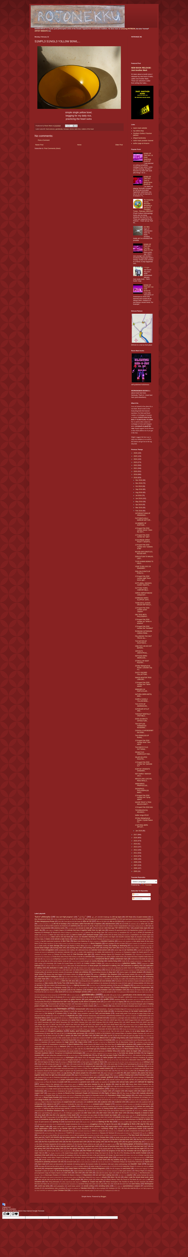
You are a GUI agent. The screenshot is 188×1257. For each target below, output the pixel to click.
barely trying (118, 934)
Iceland (55, 1015)
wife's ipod (142, 1179)
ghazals (60, 997)
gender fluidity (117, 995)
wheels (104, 1177)
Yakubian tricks (86, 1188)
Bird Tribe (66, 941)
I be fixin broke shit (104, 1011)
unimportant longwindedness (55, 1168)
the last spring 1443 (56, 1148)
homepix (66, 129)
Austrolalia (148, 932)
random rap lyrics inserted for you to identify (95, 1084)
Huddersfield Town (40, 1011)
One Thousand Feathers (75, 1066)
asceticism (123, 932)
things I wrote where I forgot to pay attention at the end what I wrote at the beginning (69, 1157)
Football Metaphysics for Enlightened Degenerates (132, 987)
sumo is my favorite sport (62, 1128)
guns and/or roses (109, 1001)
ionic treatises (132, 1018)
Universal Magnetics (98, 1168)
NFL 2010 (38, 1062)
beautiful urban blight (143, 937)
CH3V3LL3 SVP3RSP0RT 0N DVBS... (144, 731)
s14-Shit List (94, 1099)
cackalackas (62, 950)
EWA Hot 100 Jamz (68, 981)
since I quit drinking (44, 1113)
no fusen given (85, 1062)
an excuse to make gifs (84, 928)
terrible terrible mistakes (102, 1135)
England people (59, 979)
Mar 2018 (139, 508)
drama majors (124, 972)
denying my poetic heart (123, 968)
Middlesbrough (49, 1049)
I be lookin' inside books (139, 1011)
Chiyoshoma (38, 956)
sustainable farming (68, 1131)
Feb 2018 (139, 511)
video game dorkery (125, 1170)
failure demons (146, 981)
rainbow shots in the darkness (50, 1084)
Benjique (107, 939)
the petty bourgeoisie (64, 1151)
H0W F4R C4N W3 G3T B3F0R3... (143, 647)
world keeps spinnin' (74, 1186)
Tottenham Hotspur (119, 1161)
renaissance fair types (64, 1091)
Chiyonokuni (147, 954)
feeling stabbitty (138, 983)
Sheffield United (142, 1108)
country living (112, 961)
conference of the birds (138, 959)
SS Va (94, 1122)
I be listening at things (121, 1011)
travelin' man (136, 1164)
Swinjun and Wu (145, 1131)
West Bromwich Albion (70, 1177)
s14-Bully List (146, 1097)
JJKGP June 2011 (86, 1024)
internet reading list (88, 1018)
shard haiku (129, 1108)
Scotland (62, 1104)
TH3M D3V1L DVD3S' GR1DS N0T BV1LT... (143, 604)
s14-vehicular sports (116, 1099)
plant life (120, 1073)
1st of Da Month (77, 919)
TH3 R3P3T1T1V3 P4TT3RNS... (141, 748)
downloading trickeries (99, 972)
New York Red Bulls (121, 1060)
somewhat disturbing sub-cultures (78, 1119)
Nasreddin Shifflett (94, 1057)
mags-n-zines (82, 1042)
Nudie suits (41, 1064)
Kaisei (74, 1029)
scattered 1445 (146, 1102)
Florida (49, 987)
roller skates (139, 1095)
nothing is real (148, 1062)
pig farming (68, 1073)
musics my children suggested (94, 1053)
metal (119, 1046)
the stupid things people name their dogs (75, 1153)
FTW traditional (120, 992)
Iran (140, 1018)
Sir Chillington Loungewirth (72, 1113)
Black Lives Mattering (80, 941)
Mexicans (38, 1049)
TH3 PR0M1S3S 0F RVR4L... (142, 736)
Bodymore (86, 943)
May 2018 (139, 502)
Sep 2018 (139, 489)
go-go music (89, 997)
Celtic (74, 952)
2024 (136, 459)
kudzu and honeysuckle (80, 1031)
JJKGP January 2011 (115, 1022)
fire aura (118, 985)
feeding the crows (116, 983)
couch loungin (84, 961)
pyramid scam (85, 1082)
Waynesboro (87, 1175)
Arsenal (55, 932)
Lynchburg (127, 1040)
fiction (70, 985)
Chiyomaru (139, 954)
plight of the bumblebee (82, 1075)
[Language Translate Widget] (144, 882)
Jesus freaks (88, 1020)
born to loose (120, 943)
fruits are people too (107, 992)
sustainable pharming (83, 1131)
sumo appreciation (41, 1128)
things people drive (105, 1157)
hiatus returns (116, 1006)
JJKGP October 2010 (108, 1026)
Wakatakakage (133, 1173)
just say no (59, 1029)
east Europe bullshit (128, 974)
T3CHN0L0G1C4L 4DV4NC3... (141, 811)
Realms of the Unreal (83, 1088)
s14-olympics (75, 1099)
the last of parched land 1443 (88, 1146)
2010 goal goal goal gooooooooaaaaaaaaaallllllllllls (135, 919)
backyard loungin (93, 935)
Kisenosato (101, 1029)
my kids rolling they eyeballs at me (55, 1055)
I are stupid (90, 1011)
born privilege (109, 943)
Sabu (126, 1099)
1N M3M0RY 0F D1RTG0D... (140, 524)
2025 (136, 456)
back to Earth (77, 935)
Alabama (65, 926)
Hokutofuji (40, 1009)
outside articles (47, 1068)
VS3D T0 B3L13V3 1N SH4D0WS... (143, 567)
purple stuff (63, 1082)
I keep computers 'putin (84, 1013)
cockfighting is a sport (59, 959)
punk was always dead (144, 1079)
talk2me (128, 1133)
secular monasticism (141, 1104)
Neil (44, 1060)
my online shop (138, 131)
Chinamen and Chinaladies (123, 954)
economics (149, 974)
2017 (136, 835)
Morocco (83, 1051)
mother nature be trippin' (129, 1051)
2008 (136, 862)
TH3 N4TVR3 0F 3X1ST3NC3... (141, 642)
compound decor (102, 959)
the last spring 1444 (74, 1148)
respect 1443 (132, 1091)
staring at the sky (105, 1122)
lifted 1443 (99, 1035)
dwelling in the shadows (108, 974)
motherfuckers (146, 1051)
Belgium (75, 939)
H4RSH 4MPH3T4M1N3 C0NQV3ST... (143, 594)
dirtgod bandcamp (139, 138)
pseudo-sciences (115, 1079)
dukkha (96, 974)
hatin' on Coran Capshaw (103, 1004)
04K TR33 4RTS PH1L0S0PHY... (141, 615)
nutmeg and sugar (53, 1064)
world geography (58, 1186)
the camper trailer (86, 1137)
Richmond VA (96, 1093)
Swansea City (112, 1131)
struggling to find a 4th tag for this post (103, 1124)
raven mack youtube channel (143, 141)
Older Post (119, 145)
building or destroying (119, 946)
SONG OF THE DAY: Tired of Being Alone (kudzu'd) (148, 180)
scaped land (68, 1102)
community (90, 959)
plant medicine (132, 1073)
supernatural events (135, 1128)
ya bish (70, 1188)
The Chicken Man (103, 1137)
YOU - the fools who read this (126, 1188)
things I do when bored (116, 1155)
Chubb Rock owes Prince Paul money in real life (67, 956)
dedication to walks (56, 968)
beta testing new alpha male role (137, 939)
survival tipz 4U (52, 1131)
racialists (113, 1082)
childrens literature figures (103, 954)
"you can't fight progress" (64, 917)
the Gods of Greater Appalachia (47, 1144)
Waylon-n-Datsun (75, 1175)
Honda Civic (93, 1009)
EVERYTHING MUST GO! (52, 981)
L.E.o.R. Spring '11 (126, 1031)
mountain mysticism (41, 1053)
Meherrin (63, 1046)
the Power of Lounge (92, 1151)
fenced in (40, 985)
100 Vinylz (129, 917)
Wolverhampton (54, 1184)
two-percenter (106, 1166)
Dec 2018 (139, 480)
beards (76, 937)
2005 (136, 871)
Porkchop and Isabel (60, 1077)
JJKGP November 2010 (71, 1026)
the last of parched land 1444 (112, 1146)
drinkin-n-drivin (70, 974)
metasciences (130, 1046)
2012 (136, 850)
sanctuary (144, 1099)
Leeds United (149, 1033)
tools (93, 1161)
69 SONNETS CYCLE (130, 921)
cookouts (150, 959)
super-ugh (121, 1128)
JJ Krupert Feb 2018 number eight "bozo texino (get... (143, 578)
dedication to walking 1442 (133, 966)
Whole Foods (88, 1179)
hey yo (99, 1006)
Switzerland (38, 1133)
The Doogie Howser (53, 1139)
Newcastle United (135, 1060)
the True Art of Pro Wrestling (120, 1153)
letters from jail (52, 1035)
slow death (41, 1115)
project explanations (68, 1079)
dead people (94, 966)
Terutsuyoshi (122, 1135)
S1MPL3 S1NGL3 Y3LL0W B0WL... (142, 700)
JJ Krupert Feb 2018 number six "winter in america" (143, 621)
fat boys (83, 983)
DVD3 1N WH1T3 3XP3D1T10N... (141, 720)
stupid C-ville (44, 1126)
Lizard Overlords (134, 1038)
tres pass (41, 1166)
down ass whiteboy (81, 972)
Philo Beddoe (124, 1070)
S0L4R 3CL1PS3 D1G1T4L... (141, 758)
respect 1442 (119, 1091)
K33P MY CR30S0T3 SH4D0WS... (142, 770)
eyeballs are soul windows (102, 981)
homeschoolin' (80, 1009)
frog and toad (95, 992)
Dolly (149, 970)
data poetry (70, 965)
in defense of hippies (130, 1015)
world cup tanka (43, 1186)
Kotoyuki (149, 1029)
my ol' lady (98, 1055)
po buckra (94, 1075)
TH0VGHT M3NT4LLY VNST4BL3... (143, 715)
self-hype (50, 1106)
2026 (136, 453)
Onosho (120, 1066)
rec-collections (98, 1089)
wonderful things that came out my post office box (94, 1184)
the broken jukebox (69, 1137)
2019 (136, 474)
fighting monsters (80, 985)
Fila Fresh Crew (94, 985)
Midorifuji (57, 1049)
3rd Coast (77, 921)
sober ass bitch (99, 1117)
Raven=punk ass (89, 1086)
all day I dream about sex (97, 926)
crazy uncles (39, 963)
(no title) (146, 227)
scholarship (39, 1104)
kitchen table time (75, 129)
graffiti (106, 999)
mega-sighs (38, 1046)
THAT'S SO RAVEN (52, 1137)
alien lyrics (84, 926)
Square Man (86, 1122)
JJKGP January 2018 (132, 1022)
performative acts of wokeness (85, 1070)
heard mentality (53, 1006)
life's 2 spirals (65, 1035)
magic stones (69, 1042)
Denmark (110, 968)
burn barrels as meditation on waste (141, 945)
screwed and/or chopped (101, 1104)
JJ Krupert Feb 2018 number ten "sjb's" (142, 536)
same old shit (135, 1099)
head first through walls (138, 1004)
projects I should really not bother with (91, 1079)
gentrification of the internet (132, 995)
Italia (152, 1018)
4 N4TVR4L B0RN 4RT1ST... (141, 826)
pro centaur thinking (52, 1079)
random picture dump (69, 1084)
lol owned (45, 1040)
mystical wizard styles (57, 1057)
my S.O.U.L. (129, 1055)
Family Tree (61, 983)
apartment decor (122, 930)
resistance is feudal (80, 1091)
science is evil (51, 1104)
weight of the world (47, 1177)
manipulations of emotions (58, 1044)
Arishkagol (46, 932)
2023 (136, 462)
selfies (73, 1106)
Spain (36, 1122)
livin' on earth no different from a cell (100, 1038)
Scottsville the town (74, 1104)
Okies (122, 1064)
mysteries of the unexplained (144, 1055)
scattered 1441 (92, 1102)
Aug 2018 (139, 492)
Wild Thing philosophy (52, 1181)
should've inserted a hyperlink (122, 1110)
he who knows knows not (120, 1004)
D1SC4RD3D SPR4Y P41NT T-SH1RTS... (143, 541)
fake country (49, 983)
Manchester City (113, 1042)
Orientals (140, 1066)
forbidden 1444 (120, 990)
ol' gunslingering (131, 1064)
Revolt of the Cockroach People (76, 1093)
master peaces (88, 1044)
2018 (136, 477)
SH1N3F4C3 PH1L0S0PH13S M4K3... (142, 790)
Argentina (38, 932)
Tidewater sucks (79, 1159)
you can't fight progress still (145, 1188)
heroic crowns (88, 1006)
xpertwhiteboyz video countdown (55, 1188)
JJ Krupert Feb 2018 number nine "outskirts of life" (144, 547)
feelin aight (127, 983)
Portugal (83, 1077)
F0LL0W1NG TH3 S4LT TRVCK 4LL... (143, 637)
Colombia (82, 959)
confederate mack (121, 959)
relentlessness (51, 1091)
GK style (67, 997)
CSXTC (78, 963)
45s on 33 (87, 921)
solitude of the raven (122, 1117)
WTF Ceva (117, 1186)
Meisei (72, 1046)
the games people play (133, 1142)
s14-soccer (105, 1099)
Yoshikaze (111, 1188)
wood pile (117, 1184)
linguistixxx (38, 1038)
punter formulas (39, 1082)
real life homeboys (125, 1086)
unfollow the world (142, 1166)
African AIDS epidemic (53, 926)
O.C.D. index (65, 1064)
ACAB (126, 923)
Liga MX (109, 1035)
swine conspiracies (132, 1131)
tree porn (150, 1164)
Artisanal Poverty (113, 932)
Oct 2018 (139, 486)
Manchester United (127, 1042)
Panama (79, 1068)
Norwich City (137, 1062)
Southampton (131, 1119)
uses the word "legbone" (141, 1168)
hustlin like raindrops (76, 1011)
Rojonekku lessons (98, 1095)
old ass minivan (144, 1064)
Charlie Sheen (47, 954)
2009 (136, 859)
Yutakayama (108, 1190)
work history (135, 1184)
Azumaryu (44, 934)
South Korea (121, 1119)
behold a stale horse (62, 939)
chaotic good (143, 952)
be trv (47, 937)
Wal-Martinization (145, 1173)
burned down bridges (42, 948)
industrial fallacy (40, 1018)
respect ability (51, 1093)
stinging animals (42, 1124)
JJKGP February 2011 (81, 1022)
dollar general (140, 970)
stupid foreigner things (74, 1126)
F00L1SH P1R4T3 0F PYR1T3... (142, 572)
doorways (69, 972)
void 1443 (78, 1173)
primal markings (139, 1077)
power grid (92, 1077)
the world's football (139, 1153)
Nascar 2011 (82, 1057)
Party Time (87, 1068)
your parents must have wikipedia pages (82, 1190)
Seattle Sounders (128, 1104)
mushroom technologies (73, 1053)
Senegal (83, 1106)
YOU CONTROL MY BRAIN (44, 1190)
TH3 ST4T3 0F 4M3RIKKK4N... (141, 705)
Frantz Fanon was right (144, 990)
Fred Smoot (50, 992)
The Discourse (39, 1139)
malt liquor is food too (98, 1042)
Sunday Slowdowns (82, 1128)
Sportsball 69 (69, 1122)
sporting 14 (56, 1122)
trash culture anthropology (119, 1164)
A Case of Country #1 (44, 923)
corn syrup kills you (44, 961)
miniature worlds (106, 1049)
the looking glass (106, 1148)
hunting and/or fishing (61, 1011)
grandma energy (119, 999)
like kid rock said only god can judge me (128, 1035)
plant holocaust (108, 1073)
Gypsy (121, 1002)
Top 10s (100, 1161)
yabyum (76, 1188)
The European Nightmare (101, 1139)
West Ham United (84, 1177)
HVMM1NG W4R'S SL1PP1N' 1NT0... (142, 599)
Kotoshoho (141, 1029)
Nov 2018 (139, 483)
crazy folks (147, 961)
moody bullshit (74, 1051)
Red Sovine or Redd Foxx (125, 1088)
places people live (82, 1073)
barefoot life (107, 934)
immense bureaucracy (90, 1015)
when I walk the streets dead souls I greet (138, 1177)
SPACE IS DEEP (144, 1119)
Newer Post (39, 145)
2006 (136, 868)
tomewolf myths (72, 1161)
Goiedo (141, 997)
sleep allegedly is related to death (141, 1113)
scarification (79, 1102)
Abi (121, 923)
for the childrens (76, 990)
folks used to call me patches (79, 987)
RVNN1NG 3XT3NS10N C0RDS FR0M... (143, 632)
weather (130, 1175)
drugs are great (84, 974)
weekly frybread (141, 1175)
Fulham (151, 992)
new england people (71, 1060)
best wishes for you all (118, 939)
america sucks (59, 928)
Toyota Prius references (135, 1161)
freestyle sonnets (81, 992)
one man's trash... (56, 1066)
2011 (136, 853)
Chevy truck (66, 954)
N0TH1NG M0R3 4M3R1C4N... (141, 657)
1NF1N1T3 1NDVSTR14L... (141, 652)
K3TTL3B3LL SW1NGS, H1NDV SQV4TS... (143, 584)
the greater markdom (65, 1144)
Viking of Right (139, 1170)
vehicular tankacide (111, 1170)
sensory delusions (93, 1106)
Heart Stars (64, 1006)
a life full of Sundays (59, 924)
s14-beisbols (135, 1097)
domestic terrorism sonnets (55, 972)
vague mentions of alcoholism (83, 1170)
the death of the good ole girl (143, 1137)
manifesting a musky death (143, 1042)
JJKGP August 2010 (130, 1020)
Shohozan (81, 1110)
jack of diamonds (62, 1020)
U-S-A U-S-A (116, 1166)
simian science (148, 1111)
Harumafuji (78, 1004)
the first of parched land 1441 (122, 1139)
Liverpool (82, 1038)
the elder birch (66, 1139)
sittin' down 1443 (120, 1113)
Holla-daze (49, 1009)
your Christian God (60, 1190)
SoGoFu (110, 1117)
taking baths (120, 1133)
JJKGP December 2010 (45, 1022)
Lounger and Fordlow (96, 1040)
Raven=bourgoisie (40, 1086)
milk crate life (79, 1049)
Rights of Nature (110, 1093)
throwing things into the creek (63, 1159)
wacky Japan (108, 1173)
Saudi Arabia (57, 1102)
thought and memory (138, 1157)
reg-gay (148, 1088)
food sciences (50, 129)
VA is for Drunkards (63, 1171)
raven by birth (120, 1084)
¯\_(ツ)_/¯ (82, 917)
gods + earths (125, 997)
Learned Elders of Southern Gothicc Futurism (129, 1033)
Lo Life (146, 1038)
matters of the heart (87, 129)
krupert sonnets (40, 1031)
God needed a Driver (111, 997)
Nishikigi (63, 1062)
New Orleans (85, 1060)
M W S (37, 1042)
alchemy (74, 926)
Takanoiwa (86, 1133)
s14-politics (84, 1099)
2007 (136, 865)
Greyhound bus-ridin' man (61, 1002)
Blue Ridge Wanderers (47, 943)
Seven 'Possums (76, 1108)
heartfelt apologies (76, 1006)
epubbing (75, 979)
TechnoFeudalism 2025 (66, 1135)
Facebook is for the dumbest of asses (127, 981)
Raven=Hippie (64, 1086)
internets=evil (101, 1018)
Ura (111, 1168)
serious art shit (129, 1106)
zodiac (116, 1190)
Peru (116, 1070)
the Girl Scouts (149, 1142)
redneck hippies (139, 1088)
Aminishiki (71, 928)
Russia (64, 1097)
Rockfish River (50, 1095)
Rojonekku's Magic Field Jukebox (119, 1095)
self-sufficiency (63, 1106)
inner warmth (55, 1018)
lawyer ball (49, 1033)
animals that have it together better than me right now (86, 930)
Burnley (122, 947)
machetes (44, 1042)
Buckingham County (101, 946)
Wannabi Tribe (39, 1175)
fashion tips (74, 983)
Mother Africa (112, 1051)
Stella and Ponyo (148, 1122)
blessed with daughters (124, 941)
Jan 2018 (139, 831)
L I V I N (99, 1031)
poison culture (104, 1075)
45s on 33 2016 (115, 921)
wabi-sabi (99, 1173)
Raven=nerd (76, 1086)
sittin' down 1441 (90, 1113)
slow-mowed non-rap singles (89, 1115)
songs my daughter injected (99, 1119)
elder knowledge (92, 976)
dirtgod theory (96, 970)
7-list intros (142, 921)
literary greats (52, 1038)
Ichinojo (62, 1015)
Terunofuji (114, 1135)
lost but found (68, 1040)
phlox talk (133, 1070)
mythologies (70, 1057)
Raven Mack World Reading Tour (140, 1084)
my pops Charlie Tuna (113, 1055)
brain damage (54, 946)
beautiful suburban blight (126, 937)
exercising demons (85, 981)
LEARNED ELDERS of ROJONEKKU (99, 1033)
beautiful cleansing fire (90, 937)
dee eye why (72, 968)
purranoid (74, 1082)
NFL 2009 (146, 1060)
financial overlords (106, 985)
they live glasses (82, 1155)
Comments (137, 899)
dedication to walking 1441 (111, 966)
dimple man (58, 970)
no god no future (98, 1062)
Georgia (148, 995)
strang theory (84, 1124)
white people (75, 1179)
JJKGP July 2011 (43, 1024)
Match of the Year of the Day (105, 1044)
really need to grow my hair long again (61, 1088)
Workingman (149, 1184)
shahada (119, 1108)
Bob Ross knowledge (74, 943)
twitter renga (95, 1166)
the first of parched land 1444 (76, 1142)
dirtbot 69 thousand (82, 970)
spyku (77, 1122)
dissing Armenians (129, 970)
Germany (37, 997)
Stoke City (52, 1124)
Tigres (88, 1159)
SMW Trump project (49, 1117)
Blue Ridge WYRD (61, 943)
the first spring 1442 (97, 1142)
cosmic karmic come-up (60, 961)
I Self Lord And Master (102, 1013)
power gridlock (107, 1077)
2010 (136, 856)
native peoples (108, 1057)
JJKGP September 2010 (126, 1026)
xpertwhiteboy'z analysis (131, 1186)
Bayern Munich (39, 937)
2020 (136, 471)
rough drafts (38, 1097)
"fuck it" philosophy (42, 917)
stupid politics (113, 1126)
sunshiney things (107, 1128)
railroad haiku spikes (126, 1082)
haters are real (88, 1004)
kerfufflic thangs (82, 1029)
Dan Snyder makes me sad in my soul (54, 965)
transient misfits (93, 1164)
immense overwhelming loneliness (111, 1015)
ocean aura (76, 1064)
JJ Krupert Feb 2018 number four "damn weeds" (142, 684)
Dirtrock (107, 970)
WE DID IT (122, 1175)
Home (79, 145)
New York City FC (109, 1060)
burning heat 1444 (109, 948)
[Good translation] (6, 1214)
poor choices (39, 1077)
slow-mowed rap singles (108, 1115)
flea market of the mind (140, 985)
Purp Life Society (51, 1082)
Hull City (49, 1011)
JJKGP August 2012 (147, 1020)
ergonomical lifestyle (87, 979)
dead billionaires (82, 965)
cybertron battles (129, 963)
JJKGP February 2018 (98, 1022)
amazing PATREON (128, 29)
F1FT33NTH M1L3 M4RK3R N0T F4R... (143, 519)
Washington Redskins (52, 1175)
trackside (69, 1164)
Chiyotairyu (47, 956)
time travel (103, 1160)
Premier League (124, 1077)
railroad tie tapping (145, 1082)
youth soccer (99, 1190)
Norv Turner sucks (127, 1062)
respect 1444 (145, 1091)
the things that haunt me (100, 1153)
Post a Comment (43, 140)
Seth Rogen (38, 1108)
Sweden (120, 1131)
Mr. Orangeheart (57, 1053)
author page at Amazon (141, 143)
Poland (115, 1075)
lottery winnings (81, 1040)
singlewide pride (56, 1113)
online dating (111, 1066)
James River (75, 1020)
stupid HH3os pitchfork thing (94, 1126)
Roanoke (41, 1095)
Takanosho (95, 1133)
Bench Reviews (97, 939)
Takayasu (103, 1133)
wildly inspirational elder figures (71, 1181)
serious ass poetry (143, 1106)
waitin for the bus (121, 1173)
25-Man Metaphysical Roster (45, 921)
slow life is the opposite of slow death (62, 1115)
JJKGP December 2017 (63, 1022)
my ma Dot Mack (73, 1055)
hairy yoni (130, 1001)
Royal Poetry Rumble (51, 1097)
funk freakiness (41, 995)
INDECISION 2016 (144, 1015)
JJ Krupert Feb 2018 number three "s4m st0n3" (142, 742)
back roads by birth (63, 934)
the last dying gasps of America (130, 1144)
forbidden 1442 (92, 990)
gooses (65, 999)
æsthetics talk (135, 923)
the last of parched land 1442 (63, 1146)
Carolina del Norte (40, 952)
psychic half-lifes (129, 1079)
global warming (76, 997)
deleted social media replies (87, 968)
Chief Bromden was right (82, 954)
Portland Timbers (74, 1077)
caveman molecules (63, 952)
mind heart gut (91, 1049)
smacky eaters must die (127, 1115)
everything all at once (135, 979)
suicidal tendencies (143, 1126)
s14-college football (41, 1100)
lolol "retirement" (56, 1040)
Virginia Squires (56, 1173)
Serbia (120, 1106)
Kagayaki (67, 1029)
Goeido (135, 997)
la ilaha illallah (140, 1031)
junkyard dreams (143, 1026)
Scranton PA (86, 1104)
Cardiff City (140, 950)
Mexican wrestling (144, 1046)
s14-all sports (111, 1097)
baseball (126, 934)
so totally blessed (86, 1117)
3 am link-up (68, 921)
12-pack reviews (142, 917)
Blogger (103, 1196)
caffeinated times (83, 950)
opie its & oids (129, 1066)
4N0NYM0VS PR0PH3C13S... (141, 784)
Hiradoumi (144, 1006)
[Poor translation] (15, 1214)
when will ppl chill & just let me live (49, 1179)
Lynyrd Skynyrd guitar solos (142, 1040)
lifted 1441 (77, 1035)
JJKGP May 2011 (40, 1026)
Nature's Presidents (139, 1057)
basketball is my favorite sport (140, 934)
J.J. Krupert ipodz (44, 1020)
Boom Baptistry (96, 943)
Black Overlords (94, 941)
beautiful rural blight (108, 937)
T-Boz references (58, 1133)
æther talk (144, 923)
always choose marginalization (118, 926)
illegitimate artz (72, 1016)
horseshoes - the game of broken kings (111, 1009)
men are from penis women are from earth (100, 1046)
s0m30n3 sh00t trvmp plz (98, 1097)
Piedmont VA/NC (55, 1073)
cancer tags (118, 950)
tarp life (144, 1133)
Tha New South (133, 1135)
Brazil (65, 945)
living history (120, 1038)
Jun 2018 (139, 498)
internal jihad (73, 1018)
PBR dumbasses (118, 1068)
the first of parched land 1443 (52, 1142)
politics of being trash (126, 1075)
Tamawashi (136, 1133)
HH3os (105, 1006)
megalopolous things (51, 1046)
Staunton (120, 1122)
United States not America (77, 1168)
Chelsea (56, 954)
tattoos (151, 1133)
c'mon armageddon (47, 950)
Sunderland (95, 1128)
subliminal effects (128, 1126)
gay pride (106, 995)
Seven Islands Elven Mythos (92, 1108)
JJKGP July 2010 (148, 1022)
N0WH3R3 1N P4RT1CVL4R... (141, 690)
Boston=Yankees (133, 943)
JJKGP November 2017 (90, 1026)
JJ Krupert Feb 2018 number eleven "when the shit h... (143, 530)
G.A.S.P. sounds (74, 995)
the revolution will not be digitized (135, 1151)
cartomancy (51, 952)
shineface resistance (53, 1111)
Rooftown (148, 1095)
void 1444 (88, 1173)
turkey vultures (83, 1166)
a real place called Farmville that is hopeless (86, 924)
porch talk (49, 1077)
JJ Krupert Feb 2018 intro (144, 807)
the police (76, 1151)
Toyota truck (149, 1162)
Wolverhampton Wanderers (68, 1184)
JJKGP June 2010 (71, 1024)
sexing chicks (108, 1108)
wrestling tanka (104, 1186)
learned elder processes (75, 1033)
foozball (63, 990)
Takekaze (111, 1133)
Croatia (59, 963)
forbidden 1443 (106, 990)
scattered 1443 (120, 1102)
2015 (136, 841)
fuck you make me (142, 992)
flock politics (39, 987)
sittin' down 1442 (105, 1113)
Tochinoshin (138, 1159)
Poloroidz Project (144, 1075)
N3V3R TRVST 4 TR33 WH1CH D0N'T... (143, 803)
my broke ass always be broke (129, 1053)
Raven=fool (53, 1086)
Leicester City (41, 1035)
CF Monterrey (117, 952)
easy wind (140, 974)
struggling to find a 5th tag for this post (137, 1124)
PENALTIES (128, 1068)
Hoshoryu (129, 1009)
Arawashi (148, 930)
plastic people (66, 1075)
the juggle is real (109, 1144)
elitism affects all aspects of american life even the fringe (122, 976)
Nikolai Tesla (54, 1062)
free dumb (59, 992)
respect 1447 (39, 1093)
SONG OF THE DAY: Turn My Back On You (148, 247)
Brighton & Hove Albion (77, 945)
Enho (69, 979)
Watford (64, 1175)
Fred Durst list (39, 992)
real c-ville (113, 1086)
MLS (144, 1049)
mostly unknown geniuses (96, 1051)
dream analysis (137, 972)
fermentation (62, 985)
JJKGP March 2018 (131, 1024)
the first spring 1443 (115, 1142)
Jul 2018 (139, 495)
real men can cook (148, 1086)
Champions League (130, 952)
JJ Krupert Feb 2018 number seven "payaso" (142, 610)
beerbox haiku (39, 939)
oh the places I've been (91, 1064)
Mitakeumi (118, 1049)
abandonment (110, 924)
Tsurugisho (67, 1166)
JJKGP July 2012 (56, 1024)
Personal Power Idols (104, 1070)
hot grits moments (140, 1009)
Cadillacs (72, 950)
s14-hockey (66, 1099)
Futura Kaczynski (52, 995)
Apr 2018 (139, 505)
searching (118, 1104)
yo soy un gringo (100, 1188)
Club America (46, 959)
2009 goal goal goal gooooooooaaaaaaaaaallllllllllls (101, 919)
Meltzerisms (80, 1046)
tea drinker (53, 1135)
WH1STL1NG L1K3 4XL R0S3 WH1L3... (143, 780)
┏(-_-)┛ (94, 917)
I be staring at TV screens (53, 1013)
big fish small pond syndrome (50, 941)
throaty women (46, 1159)
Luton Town (118, 1040)
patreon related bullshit (102, 1068)
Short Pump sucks (105, 1110)
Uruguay (117, 1168)
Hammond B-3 (147, 1001)
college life (72, 959)
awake (37, 934)
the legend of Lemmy (91, 1148)
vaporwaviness (100, 1170)
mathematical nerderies (125, 1044)
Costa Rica (75, 961)
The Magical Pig (119, 1148)
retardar (60, 1093)
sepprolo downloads (108, 1106)
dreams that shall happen (55, 974)
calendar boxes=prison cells (101, 950)
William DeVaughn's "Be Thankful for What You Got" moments (126, 1181)
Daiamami (145, 963)
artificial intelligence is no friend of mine (71, 932)
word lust (125, 1184)
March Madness (74, 1044)
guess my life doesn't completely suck (87, 1002)
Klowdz (124, 1029)
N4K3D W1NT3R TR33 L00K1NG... (143, 678)
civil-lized (88, 957)
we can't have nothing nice (105, 1175)
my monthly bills (85, 1055)
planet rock (96, 1073)
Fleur (150, 985)
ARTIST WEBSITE (41, 31)
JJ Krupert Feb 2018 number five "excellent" (144, 627)
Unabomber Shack (128, 1166)
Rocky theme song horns (66, 1095)
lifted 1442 (88, 1035)
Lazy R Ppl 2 (61, 1033)
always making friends (137, 926)
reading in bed (102, 1086)
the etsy (88, 1139)
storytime (60, 1124)
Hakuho (138, 1001)
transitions (104, 1164)
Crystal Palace (69, 963)
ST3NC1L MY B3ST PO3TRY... (142, 662)
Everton (107, 979)
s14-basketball (123, 1097)
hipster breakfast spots (131, 1006)
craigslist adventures (135, 961)
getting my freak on (49, 997)
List (44, 1038)
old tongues (44, 1066)
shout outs (138, 1110)
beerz (48, 939)
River (134, 1093)
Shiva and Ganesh (70, 1110)
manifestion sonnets (41, 1044)
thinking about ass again (123, 1157)
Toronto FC (108, 1161)
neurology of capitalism (54, 1060)
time (94, 1159)
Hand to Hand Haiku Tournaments (45, 1004)
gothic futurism (76, 999)
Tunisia (75, 1166)
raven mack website (140, 128)
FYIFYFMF (63, 995)
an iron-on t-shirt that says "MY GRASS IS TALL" (113, 928)
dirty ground (116, 970)
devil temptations (140, 968)
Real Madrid (137, 1086)
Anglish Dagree (59, 930)
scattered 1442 (106, 1102)
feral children (51, 985)
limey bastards (147, 1035)
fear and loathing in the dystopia (98, 983)
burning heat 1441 (59, 948)
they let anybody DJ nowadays (63, 1155)
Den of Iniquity (101, 968)
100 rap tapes (117, 917)
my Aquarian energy (110, 1053)
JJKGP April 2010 (100, 1020)
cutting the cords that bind (112, 963)
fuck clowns (130, 992)
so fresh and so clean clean (67, 1117)
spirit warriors (45, 1122)
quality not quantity (101, 1082)
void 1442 (67, 1173)
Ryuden (86, 1097)
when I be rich (116, 1177)
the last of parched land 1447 (137, 1146)
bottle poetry (43, 945)
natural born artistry (123, 1057)
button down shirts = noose (135, 947)
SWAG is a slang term (98, 1131)
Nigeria (45, 1062)
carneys (148, 950)
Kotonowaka (132, 1029)
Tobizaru (129, 1159)
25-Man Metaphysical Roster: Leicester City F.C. (143, 668)
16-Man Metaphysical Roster (61, 919)
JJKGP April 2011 (115, 1020)
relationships (39, 1091)
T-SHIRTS (69, 1133)
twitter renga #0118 (142, 815)
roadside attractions (146, 1093)
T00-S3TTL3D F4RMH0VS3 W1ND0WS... (140, 726)
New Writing (95, 1060)
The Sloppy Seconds (54, 1153)
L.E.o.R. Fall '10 (110, 1031)
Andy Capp (49, 930)
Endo (50, 979)
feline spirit (150, 983)
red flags (112, 1088)
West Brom (58, 1177)
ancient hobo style (140, 928)
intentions (64, 1018)
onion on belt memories (94, 1066)
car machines (128, 950)
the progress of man (113, 1151)
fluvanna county (60, 987)
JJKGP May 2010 (144, 1024)
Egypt (82, 976)
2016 (136, 838)
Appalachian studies (136, 930)
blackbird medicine (107, 941)
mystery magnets (43, 1057)
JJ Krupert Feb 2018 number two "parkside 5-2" (143, 764)
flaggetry (127, 985)
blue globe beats (139, 941)
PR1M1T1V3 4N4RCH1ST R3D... (143, 753)
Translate (146, 885)
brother (89, 945)
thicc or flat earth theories (97, 1155)
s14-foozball (55, 1099)
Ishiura (146, 1018)
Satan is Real (45, 1102)
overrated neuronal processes (64, 1068)
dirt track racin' (67, 970)
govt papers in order (92, 999)
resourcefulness (95, 1091)
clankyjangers (99, 956)
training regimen (80, 1164)
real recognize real (41, 1088)
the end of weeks (79, 1139)
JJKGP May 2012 (55, 1026)
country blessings (98, 961)
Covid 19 (124, 961)
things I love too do (131, 1155)
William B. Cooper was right (92, 1182)
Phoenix (142, 1071)
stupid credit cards (58, 1126)
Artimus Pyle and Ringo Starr (95, 932)
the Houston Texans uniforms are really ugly (88, 1144)
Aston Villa (132, 932)
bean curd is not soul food (60, 937)
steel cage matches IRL (132, 1122)
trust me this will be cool (54, 1166)
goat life (98, 997)
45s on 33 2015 (102, 921)
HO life (151, 1006)
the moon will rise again (135, 1148)
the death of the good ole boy (123, 1137)
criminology (49, 963)
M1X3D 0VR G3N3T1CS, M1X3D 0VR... (144, 552)
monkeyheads (61, 1051)
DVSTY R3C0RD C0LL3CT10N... (141, 673)
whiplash (66, 1179)
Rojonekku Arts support (82, 1095)
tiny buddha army (117, 1160)
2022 (136, 465)
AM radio (148, 926)
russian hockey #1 (75, 1097)
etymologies (99, 979)
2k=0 (59, 921)
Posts (136, 894)
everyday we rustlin (119, 979)
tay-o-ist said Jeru (43, 1135)
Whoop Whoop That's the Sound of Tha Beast (121, 1179)
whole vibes (100, 1179)
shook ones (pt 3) (92, 1110)
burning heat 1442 (76, 948)
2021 (136, 468)
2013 (136, 847)
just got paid (50, 1029)
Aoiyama (111, 930)
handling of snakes (65, 1004)
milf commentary (67, 1049)
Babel (51, 934)
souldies (111, 1119)
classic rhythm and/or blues (115, 956)
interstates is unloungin (117, 1018)
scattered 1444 (134, 1102)
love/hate (108, 1040)
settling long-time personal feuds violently (56, 1108)
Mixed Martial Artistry (131, 1049)
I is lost (69, 1013)
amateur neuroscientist (43, 928)
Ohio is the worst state (110, 1064)
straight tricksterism (72, 1124)
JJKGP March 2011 (116, 1024)
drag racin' (112, 972)
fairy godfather (39, 983)
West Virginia (96, 1177)
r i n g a (146, 267)
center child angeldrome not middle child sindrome (95, 952)
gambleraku (59, 129)
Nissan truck (72, 1062)
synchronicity (48, 1133)
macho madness (56, 1042)
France (132, 990)
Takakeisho (78, 1133)
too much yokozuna (84, 1161)
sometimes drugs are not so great (52, 1119)
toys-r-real (41, 1164)
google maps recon (54, 999)
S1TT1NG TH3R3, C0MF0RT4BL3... (142, 589)
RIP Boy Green (125, 1093)
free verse (69, 992)
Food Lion (93, 987)
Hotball (149, 1009)
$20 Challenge (105, 917)
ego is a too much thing (69, 976)
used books (126, 1168)
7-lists (151, 921)
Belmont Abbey (85, 939)
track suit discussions (56, 1164)
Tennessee (90, 1135)
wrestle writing (89, 1186)
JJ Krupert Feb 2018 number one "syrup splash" (142, 797)
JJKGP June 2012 (101, 1024)
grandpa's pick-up (133, 999)
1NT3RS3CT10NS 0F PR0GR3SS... (142, 514)
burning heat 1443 (92, 948)
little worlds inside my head (67, 1038)
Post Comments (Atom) (52, 148)
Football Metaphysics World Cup (46, 990)
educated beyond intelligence (48, 976)
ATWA (140, 932)
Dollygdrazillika (39, 972)
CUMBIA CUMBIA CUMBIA (92, 963)
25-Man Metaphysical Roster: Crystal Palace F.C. (144, 820)
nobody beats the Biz (113, 1062)
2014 (136, 844)
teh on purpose (79, 1135)
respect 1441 (106, 1091)
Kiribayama (92, 1029)
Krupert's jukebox (55, 1031)
